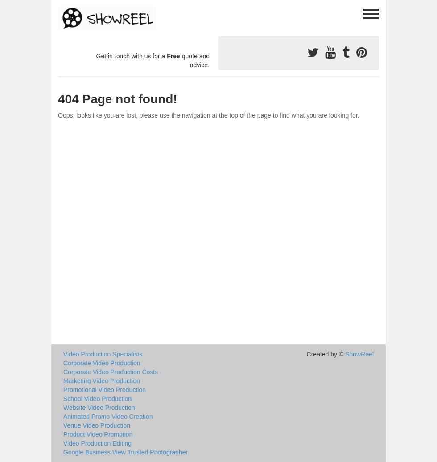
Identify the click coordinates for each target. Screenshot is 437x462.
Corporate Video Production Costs (110, 372)
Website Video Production (99, 407)
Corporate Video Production (101, 363)
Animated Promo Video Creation (108, 416)
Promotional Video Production (104, 389)
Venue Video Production (96, 425)
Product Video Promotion (97, 434)
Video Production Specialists (102, 354)
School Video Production (97, 398)
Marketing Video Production (101, 380)
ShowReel (359, 354)
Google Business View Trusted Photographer (125, 452)
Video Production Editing (97, 443)
